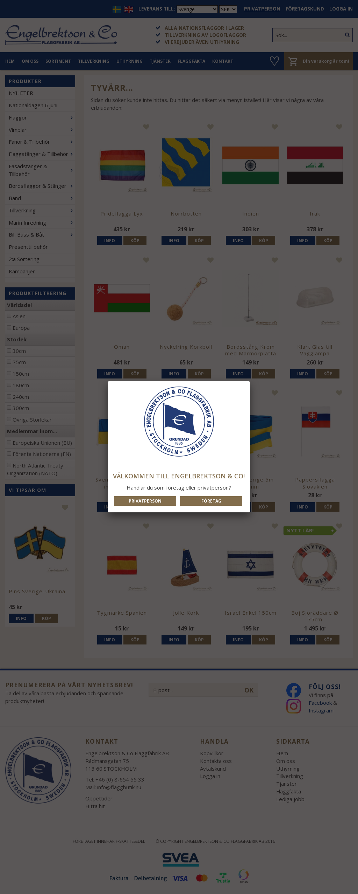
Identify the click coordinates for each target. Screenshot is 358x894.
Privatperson (145, 501)
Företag (211, 501)
